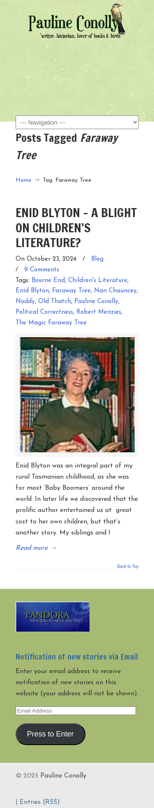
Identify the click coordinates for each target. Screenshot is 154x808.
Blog (97, 259)
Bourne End (48, 281)
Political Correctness (44, 312)
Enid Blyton (32, 291)
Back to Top (127, 567)
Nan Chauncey (115, 291)
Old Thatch (54, 302)
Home (24, 180)
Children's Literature (97, 281)
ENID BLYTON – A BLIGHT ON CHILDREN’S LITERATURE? (76, 227)
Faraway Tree (71, 291)
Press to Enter (50, 734)
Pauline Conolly (77, 20)
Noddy (25, 302)
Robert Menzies (98, 312)
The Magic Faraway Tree (51, 323)
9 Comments (41, 270)
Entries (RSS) (40, 802)
